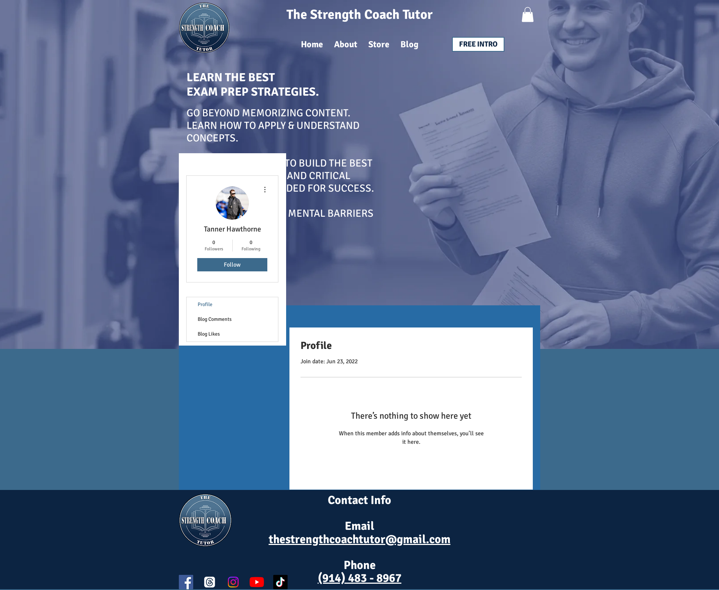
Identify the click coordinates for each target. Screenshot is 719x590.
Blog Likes (209, 334)
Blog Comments (215, 319)
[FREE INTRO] (478, 44)
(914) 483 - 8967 (360, 578)
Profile (205, 304)
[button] (527, 14)
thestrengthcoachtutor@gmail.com (360, 539)
